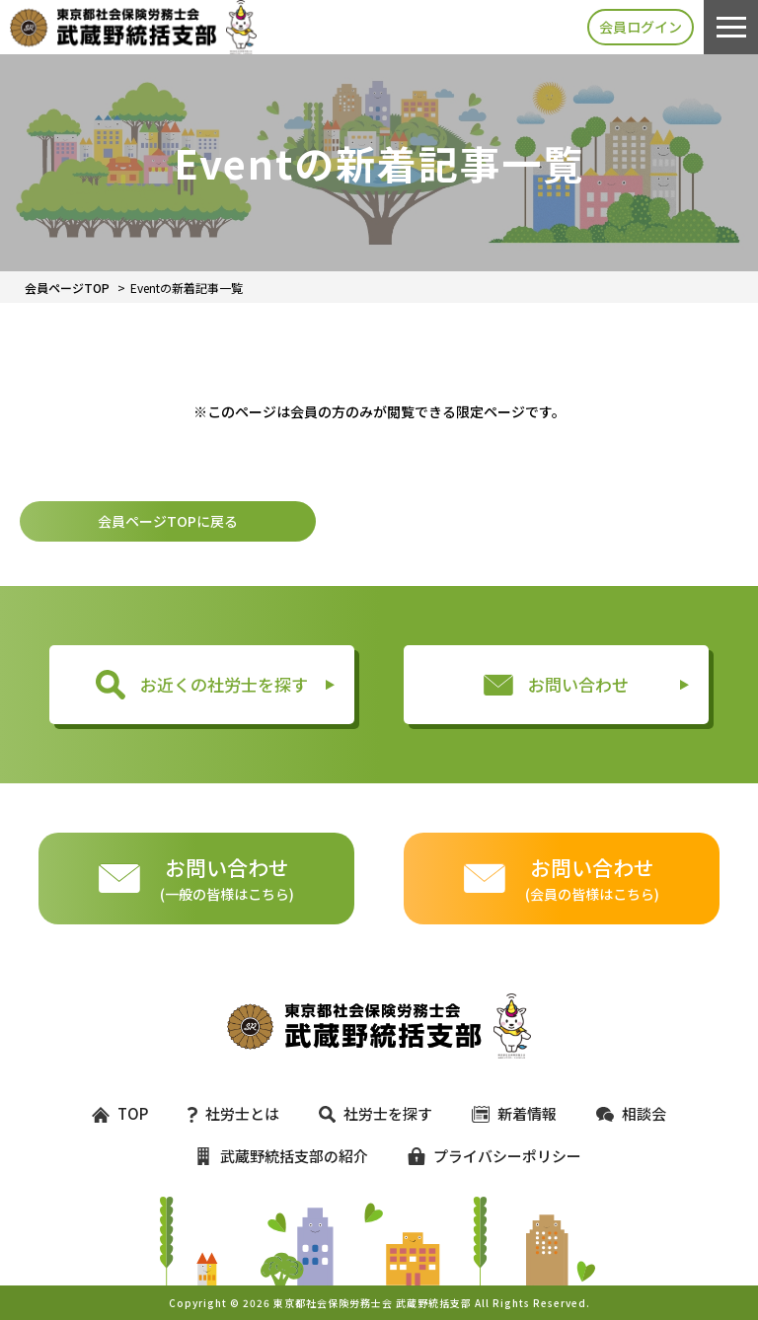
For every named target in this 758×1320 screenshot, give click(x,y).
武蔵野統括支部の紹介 (281, 1155)
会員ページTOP (67, 287)
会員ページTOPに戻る (168, 521)
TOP (120, 1113)
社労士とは (233, 1113)
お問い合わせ (556, 684)
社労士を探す (375, 1113)
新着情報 (514, 1113)
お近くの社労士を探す (202, 684)
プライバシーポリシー (486, 1155)
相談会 (631, 1113)
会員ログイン (640, 27)
